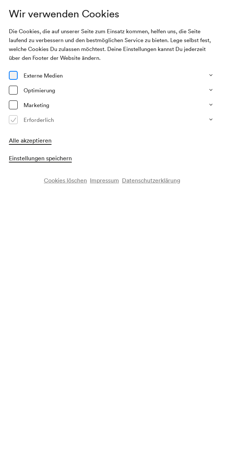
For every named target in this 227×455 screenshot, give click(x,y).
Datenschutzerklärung (151, 180)
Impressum (104, 180)
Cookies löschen (65, 180)
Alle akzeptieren (30, 140)
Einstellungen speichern (40, 158)
